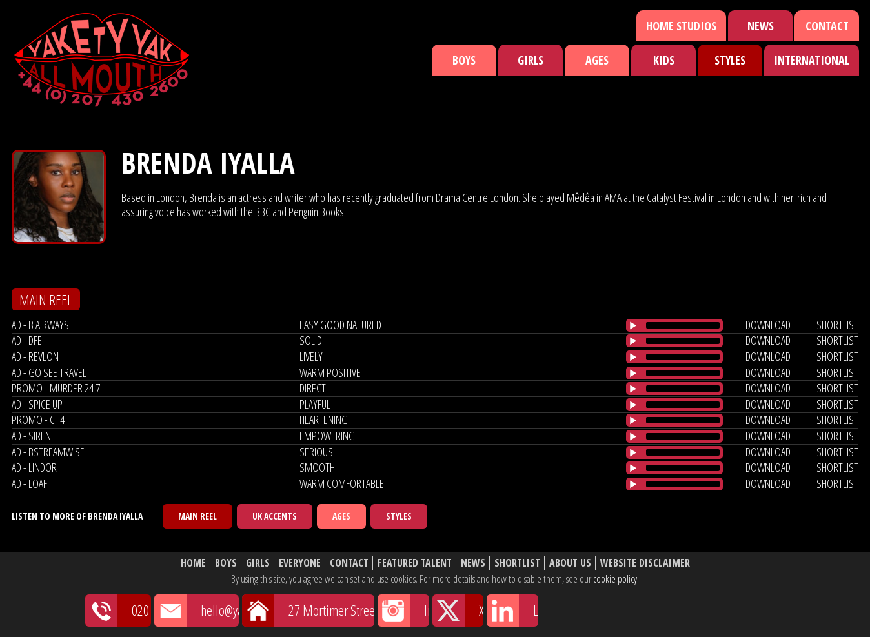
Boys (464, 60)
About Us (570, 563)
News (760, 26)
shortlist (837, 324)
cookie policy (615, 579)
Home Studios (681, 26)
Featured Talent (415, 563)
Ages (597, 60)
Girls (530, 60)
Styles (729, 60)
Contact (827, 26)
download (768, 324)
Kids (663, 60)
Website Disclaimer (645, 563)
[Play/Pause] (633, 325)
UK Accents (274, 516)
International (811, 60)
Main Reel (197, 516)
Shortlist (517, 563)
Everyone (300, 563)
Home (193, 563)
